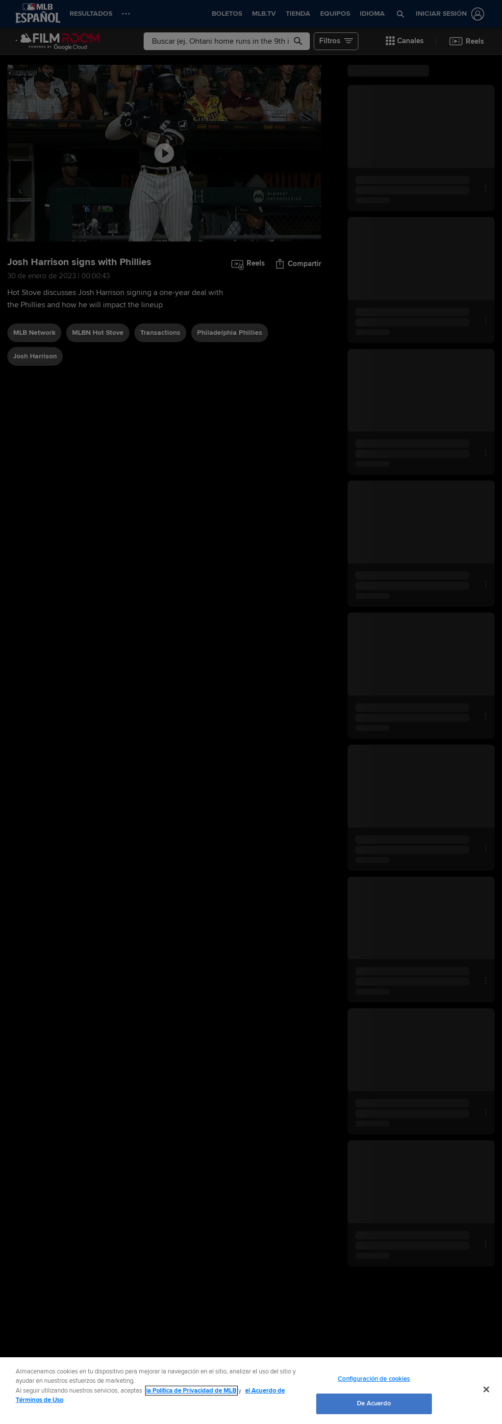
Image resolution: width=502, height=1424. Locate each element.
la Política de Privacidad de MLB (191, 1391)
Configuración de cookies (374, 1379)
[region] (251, 1390)
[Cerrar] (486, 1389)
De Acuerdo (374, 1403)
